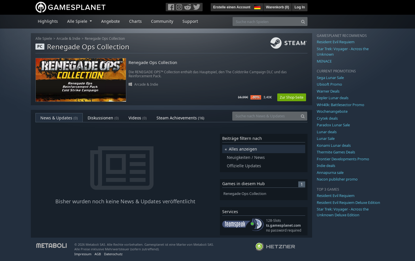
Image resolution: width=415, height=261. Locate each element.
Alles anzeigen (243, 149)
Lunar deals (327, 131)
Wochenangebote (332, 111)
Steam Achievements (180, 118)
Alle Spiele (43, 38)
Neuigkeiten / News (246, 157)
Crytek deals (327, 118)
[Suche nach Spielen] (266, 21)
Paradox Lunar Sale (333, 124)
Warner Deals (328, 91)
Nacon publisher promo (337, 179)
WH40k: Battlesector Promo (340, 104)
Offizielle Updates (244, 165)
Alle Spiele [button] (77, 21)
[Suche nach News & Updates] (265, 116)
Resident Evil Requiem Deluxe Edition (348, 202)
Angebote (110, 21)
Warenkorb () (277, 7)
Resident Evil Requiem (335, 41)
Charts (135, 21)
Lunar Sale (326, 138)
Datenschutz (113, 254)
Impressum (82, 254)
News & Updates (59, 118)
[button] (257, 6)
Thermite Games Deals (336, 152)
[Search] (303, 21)
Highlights (48, 21)
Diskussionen (103, 118)
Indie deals (326, 165)
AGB (98, 254)
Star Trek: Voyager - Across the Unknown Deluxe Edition (343, 211)
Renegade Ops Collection (105, 38)
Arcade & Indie (68, 38)
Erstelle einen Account (231, 7)
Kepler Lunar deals (332, 97)
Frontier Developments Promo (343, 159)
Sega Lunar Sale (330, 77)
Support (190, 21)
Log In (300, 7)
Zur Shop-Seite (291, 97)
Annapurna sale (330, 172)
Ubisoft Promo (329, 84)
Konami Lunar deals (334, 145)
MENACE (324, 61)
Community (162, 21)
